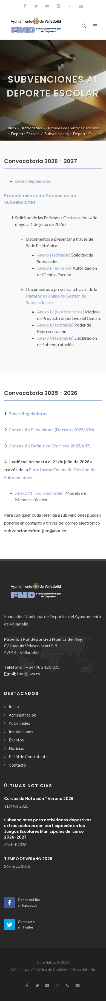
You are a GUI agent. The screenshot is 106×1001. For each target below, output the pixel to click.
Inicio (11, 128)
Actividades (32, 128)
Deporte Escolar (25, 133)
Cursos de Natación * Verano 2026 (38, 798)
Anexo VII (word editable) (39, 493)
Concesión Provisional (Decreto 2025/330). (51, 429)
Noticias (16, 748)
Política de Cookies (50, 969)
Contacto (17, 765)
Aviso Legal (20, 969)
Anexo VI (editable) (55, 338)
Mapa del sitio (83, 969)
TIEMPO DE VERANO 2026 (28, 859)
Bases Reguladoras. (33, 181)
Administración (22, 714)
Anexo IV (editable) (55, 324)
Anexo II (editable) (54, 267)
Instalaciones (21, 731)
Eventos (16, 739)
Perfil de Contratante (28, 756)
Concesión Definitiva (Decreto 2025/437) (49, 445)
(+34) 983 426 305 (41, 667)
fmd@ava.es (28, 673)
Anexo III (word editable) (60, 311)
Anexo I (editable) (53, 254)
